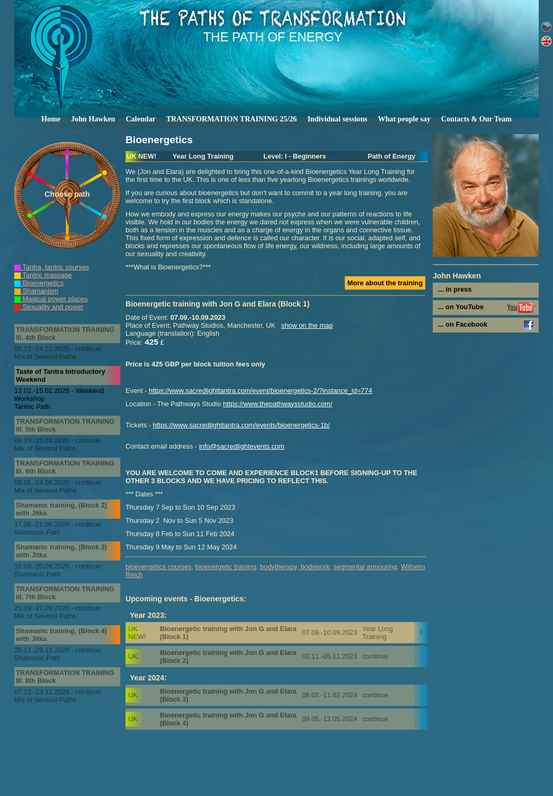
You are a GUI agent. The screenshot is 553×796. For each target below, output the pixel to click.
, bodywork (313, 567)
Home (50, 119)
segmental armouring (365, 567)
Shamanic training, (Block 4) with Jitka (61, 635)
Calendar (140, 119)
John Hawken (93, 119)
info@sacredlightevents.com (241, 446)
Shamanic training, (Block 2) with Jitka (61, 509)
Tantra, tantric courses (51, 267)
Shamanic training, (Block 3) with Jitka (61, 551)
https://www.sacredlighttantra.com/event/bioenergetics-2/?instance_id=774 (260, 391)
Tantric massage (43, 275)
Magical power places (51, 299)
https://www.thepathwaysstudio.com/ (277, 404)
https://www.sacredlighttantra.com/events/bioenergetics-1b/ (241, 425)
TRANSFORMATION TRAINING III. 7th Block (65, 593)
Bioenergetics (39, 283)
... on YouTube (461, 307)
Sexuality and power (49, 307)
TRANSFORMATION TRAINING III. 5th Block (65, 425)
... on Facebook (462, 324)
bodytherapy (278, 567)
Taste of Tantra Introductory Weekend (60, 375)
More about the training (385, 283)
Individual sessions (337, 119)
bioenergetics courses (158, 567)
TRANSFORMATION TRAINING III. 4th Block (65, 334)
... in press (454, 289)
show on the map (307, 325)
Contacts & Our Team (476, 119)
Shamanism (36, 291)
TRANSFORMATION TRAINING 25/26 (231, 119)
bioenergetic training (225, 567)
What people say (404, 119)
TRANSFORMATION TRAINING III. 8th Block (65, 677)
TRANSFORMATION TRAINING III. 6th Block (65, 467)
